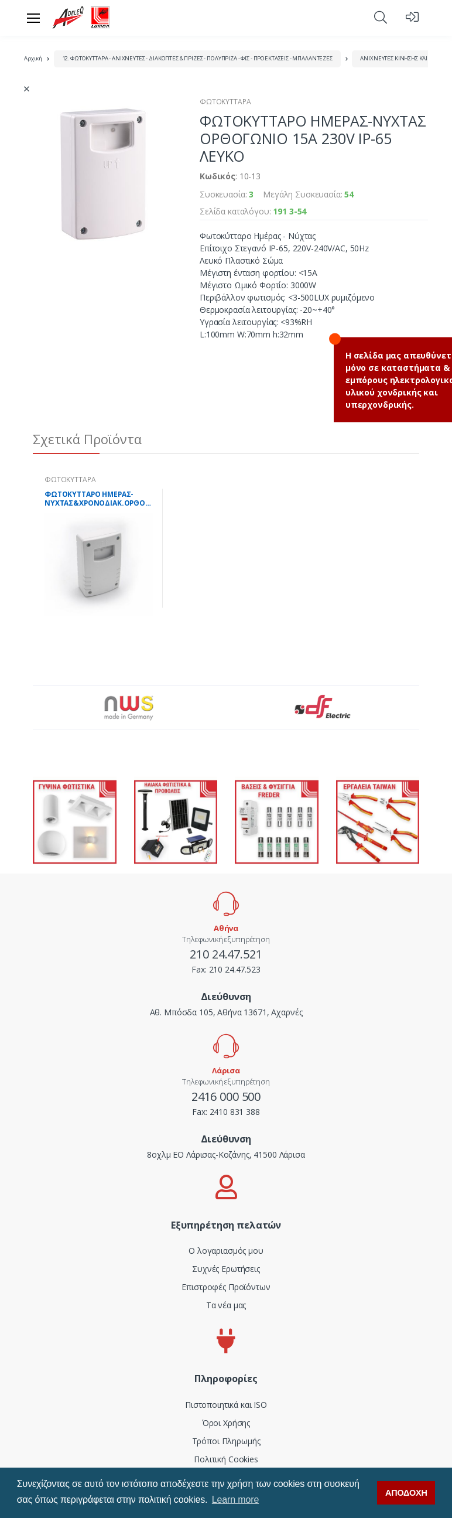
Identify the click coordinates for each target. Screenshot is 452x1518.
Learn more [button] (235, 1500)
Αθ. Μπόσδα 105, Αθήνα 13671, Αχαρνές (226, 1012)
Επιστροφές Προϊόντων (226, 1286)
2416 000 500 (226, 1096)
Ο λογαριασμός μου (226, 1250)
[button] (380, 17)
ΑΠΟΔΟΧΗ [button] (406, 1492)
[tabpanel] (99, 548)
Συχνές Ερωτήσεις (226, 1268)
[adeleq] (81, 17)
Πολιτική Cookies (226, 1459)
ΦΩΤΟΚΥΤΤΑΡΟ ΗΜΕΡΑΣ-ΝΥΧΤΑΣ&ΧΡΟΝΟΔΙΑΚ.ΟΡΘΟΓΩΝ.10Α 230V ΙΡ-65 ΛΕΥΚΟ (98, 499)
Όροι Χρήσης (226, 1422)
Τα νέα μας (226, 1305)
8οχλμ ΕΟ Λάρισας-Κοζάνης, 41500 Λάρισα (226, 1154)
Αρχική (33, 58)
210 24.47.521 (226, 954)
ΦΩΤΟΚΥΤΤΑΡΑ (225, 102)
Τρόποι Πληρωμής (226, 1441)
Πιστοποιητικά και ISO (226, 1404)
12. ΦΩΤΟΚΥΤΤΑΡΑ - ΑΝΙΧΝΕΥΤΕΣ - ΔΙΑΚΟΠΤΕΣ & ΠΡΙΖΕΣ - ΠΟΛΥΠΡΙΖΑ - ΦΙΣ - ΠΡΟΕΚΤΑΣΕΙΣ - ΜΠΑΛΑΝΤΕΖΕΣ (197, 58)
